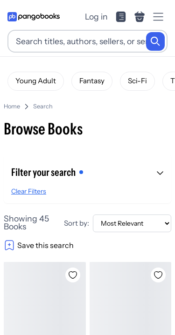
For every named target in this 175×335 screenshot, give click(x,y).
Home (12, 106)
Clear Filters (28, 191)
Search (43, 106)
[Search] (155, 41)
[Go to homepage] (33, 16)
